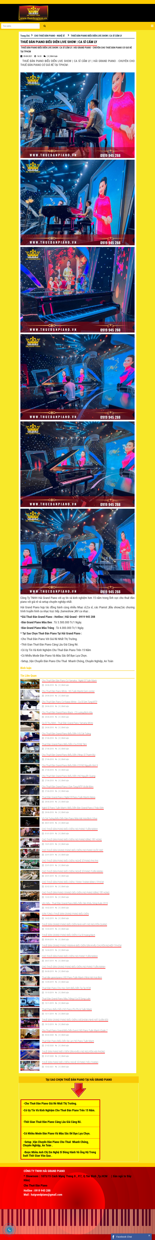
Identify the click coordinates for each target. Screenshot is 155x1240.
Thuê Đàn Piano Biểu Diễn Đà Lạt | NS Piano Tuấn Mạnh (68, 1041)
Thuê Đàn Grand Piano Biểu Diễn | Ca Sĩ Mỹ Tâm (64, 744)
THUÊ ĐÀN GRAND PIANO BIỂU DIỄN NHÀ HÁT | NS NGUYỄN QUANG (74, 924)
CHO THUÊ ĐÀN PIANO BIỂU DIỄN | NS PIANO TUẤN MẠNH (70, 829)
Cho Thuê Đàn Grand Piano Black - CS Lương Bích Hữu (67, 712)
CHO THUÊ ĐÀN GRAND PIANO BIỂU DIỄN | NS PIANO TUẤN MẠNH (73, 966)
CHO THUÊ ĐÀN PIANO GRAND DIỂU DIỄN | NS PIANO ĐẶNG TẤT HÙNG (75, 892)
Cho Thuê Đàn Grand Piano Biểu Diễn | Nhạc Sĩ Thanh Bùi (68, 754)
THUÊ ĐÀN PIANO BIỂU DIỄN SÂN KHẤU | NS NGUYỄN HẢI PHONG (73, 1051)
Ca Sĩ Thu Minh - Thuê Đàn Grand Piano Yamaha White (67, 723)
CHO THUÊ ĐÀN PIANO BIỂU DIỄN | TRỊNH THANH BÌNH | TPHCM (73, 882)
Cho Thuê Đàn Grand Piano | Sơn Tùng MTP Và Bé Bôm (67, 786)
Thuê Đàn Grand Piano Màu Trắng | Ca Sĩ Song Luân (66, 998)
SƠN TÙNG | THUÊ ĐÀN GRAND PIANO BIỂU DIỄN (65, 913)
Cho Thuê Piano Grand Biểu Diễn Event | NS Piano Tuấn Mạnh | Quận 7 (75, 1030)
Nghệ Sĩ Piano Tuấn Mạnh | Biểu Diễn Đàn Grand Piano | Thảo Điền (73, 807)
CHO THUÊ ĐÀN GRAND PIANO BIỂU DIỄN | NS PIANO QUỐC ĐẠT (72, 850)
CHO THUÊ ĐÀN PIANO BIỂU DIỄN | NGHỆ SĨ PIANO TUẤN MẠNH (72, 871)
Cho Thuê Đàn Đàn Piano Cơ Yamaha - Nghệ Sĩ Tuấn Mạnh (69, 680)
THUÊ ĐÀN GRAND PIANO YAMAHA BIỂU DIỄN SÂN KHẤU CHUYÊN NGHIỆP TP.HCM (82, 945)
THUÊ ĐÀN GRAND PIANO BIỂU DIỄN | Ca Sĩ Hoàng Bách (68, 935)
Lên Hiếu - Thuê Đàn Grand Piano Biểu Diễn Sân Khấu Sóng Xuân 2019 (75, 903)
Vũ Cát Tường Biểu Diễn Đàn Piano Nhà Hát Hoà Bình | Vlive (69, 818)
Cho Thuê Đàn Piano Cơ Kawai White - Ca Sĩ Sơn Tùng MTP (69, 701)
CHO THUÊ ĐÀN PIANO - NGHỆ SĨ (49, 35)
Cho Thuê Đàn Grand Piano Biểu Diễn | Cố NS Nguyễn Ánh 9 (70, 765)
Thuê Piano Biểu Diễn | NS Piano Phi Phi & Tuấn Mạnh (67, 1009)
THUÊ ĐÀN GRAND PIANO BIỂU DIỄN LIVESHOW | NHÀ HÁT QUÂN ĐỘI (75, 1019)
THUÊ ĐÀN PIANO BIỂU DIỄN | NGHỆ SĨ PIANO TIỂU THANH (70, 1062)
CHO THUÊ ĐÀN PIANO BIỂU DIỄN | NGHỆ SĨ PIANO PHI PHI (70, 860)
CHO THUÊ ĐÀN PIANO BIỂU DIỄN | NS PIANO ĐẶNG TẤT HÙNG (72, 839)
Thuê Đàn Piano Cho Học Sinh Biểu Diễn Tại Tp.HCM (66, 988)
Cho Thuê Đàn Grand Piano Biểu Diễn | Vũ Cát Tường (66, 733)
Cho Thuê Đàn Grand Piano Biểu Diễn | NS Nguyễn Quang (68, 776)
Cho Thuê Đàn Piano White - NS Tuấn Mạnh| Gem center (68, 691)
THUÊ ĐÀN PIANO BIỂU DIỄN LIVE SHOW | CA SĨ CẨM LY (96, 35)
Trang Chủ (25, 35)
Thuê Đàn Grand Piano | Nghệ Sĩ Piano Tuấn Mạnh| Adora (68, 797)
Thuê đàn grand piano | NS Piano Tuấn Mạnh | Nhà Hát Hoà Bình (72, 977)
